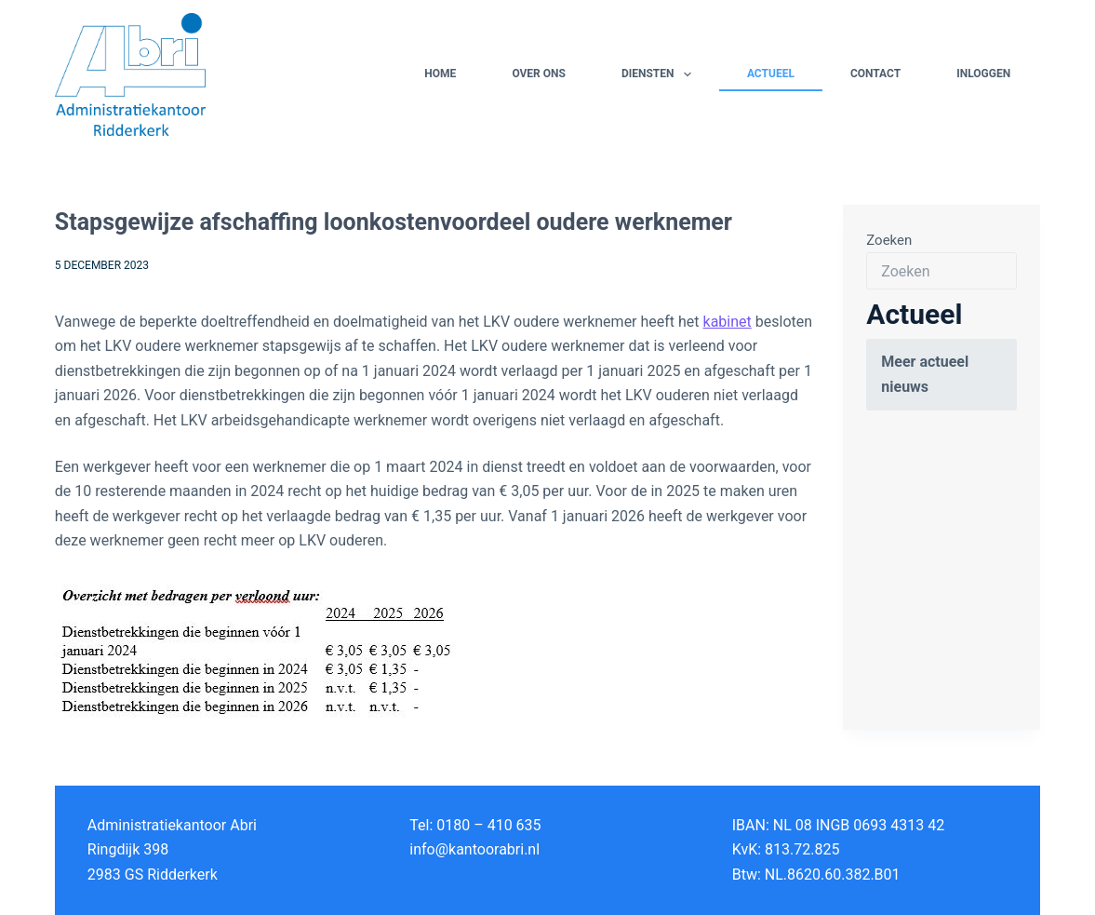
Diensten (660, 74)
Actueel (771, 73)
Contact (875, 73)
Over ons (539, 73)
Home (440, 73)
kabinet (727, 321)
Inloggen (983, 73)
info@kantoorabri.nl (474, 849)
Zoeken (889, 240)
